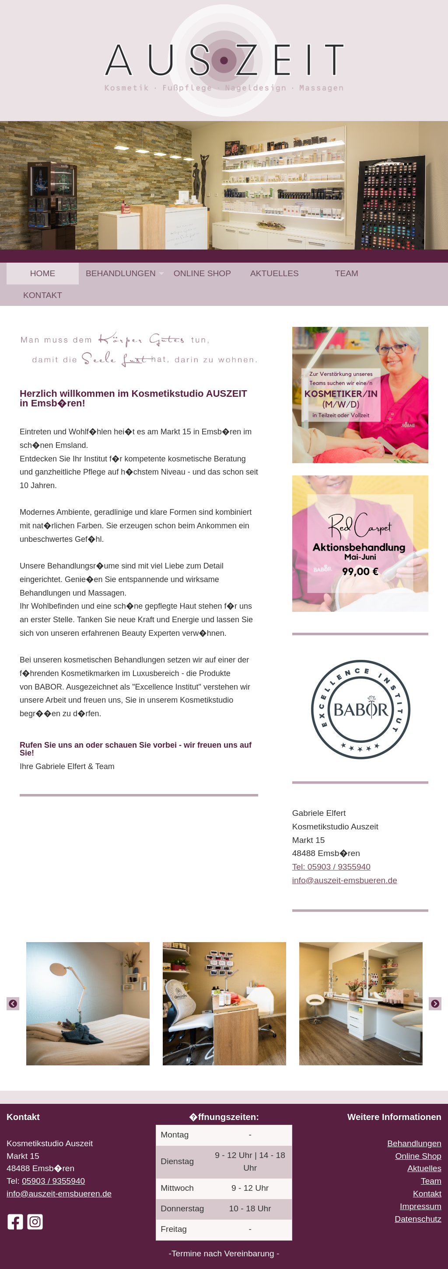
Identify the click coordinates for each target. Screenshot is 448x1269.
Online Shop (202, 273)
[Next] (435, 1003)
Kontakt (42, 295)
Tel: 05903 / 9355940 (331, 866)
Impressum (420, 1206)
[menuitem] (43, 273)
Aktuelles (274, 273)
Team (346, 273)
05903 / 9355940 (53, 1181)
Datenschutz (418, 1219)
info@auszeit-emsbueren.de (59, 1193)
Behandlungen (121, 273)
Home (43, 273)
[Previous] (13, 1003)
